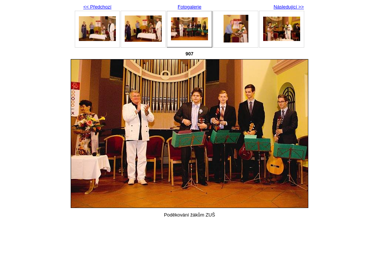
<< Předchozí (97, 7)
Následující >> (289, 7)
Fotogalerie (189, 7)
